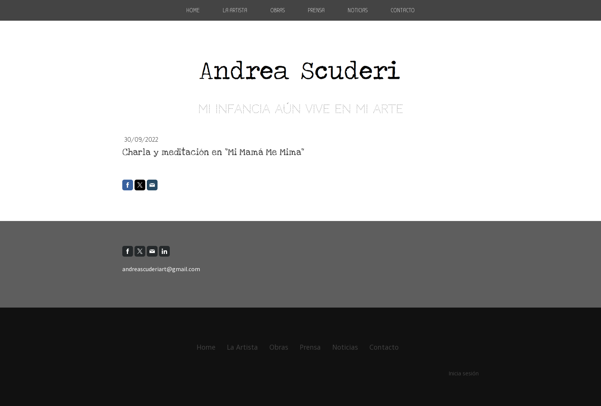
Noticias (358, 10)
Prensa (316, 10)
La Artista (235, 10)
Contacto (403, 10)
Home (193, 10)
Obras (277, 10)
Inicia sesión (463, 373)
